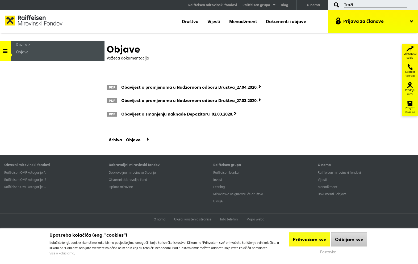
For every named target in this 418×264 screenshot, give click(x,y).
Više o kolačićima (61, 253)
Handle (5, 49)
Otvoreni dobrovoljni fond (128, 179)
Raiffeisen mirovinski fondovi (212, 5)
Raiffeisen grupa (256, 5)
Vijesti (213, 21)
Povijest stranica (410, 107)
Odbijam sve (349, 239)
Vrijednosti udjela (410, 52)
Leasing (219, 187)
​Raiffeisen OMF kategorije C (25, 187)
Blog (284, 5)
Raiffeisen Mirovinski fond (38, 21)
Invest (217, 179)
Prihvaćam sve (309, 239)
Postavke (328, 251)
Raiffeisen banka (226, 172)
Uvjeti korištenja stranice (192, 219)
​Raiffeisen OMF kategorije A (25, 172)
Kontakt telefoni (410, 71)
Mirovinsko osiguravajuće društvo (238, 194)
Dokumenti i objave (286, 21)
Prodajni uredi (410, 89)
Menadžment (243, 21)
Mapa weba (255, 219)
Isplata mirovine (121, 187)
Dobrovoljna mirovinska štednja (132, 172)
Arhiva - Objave (124, 139)
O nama (313, 5)
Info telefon (229, 219)
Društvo (190, 21)
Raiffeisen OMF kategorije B (25, 179)
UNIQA (218, 201)
